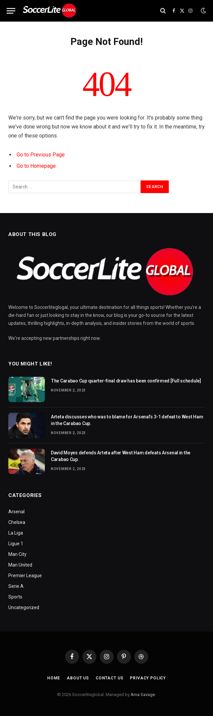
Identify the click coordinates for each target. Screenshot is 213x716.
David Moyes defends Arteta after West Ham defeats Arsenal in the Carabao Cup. (120, 456)
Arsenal (16, 511)
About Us (78, 678)
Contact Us (109, 678)
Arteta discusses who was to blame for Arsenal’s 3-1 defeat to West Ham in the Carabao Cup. (127, 420)
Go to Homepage (36, 166)
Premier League (25, 575)
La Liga (15, 533)
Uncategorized (23, 607)
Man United (20, 565)
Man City (17, 554)
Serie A (16, 586)
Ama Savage (143, 694)
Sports (15, 596)
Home (53, 678)
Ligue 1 (15, 543)
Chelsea (16, 522)
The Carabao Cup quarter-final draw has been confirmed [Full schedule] (126, 380)
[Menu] (11, 10)
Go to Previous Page (41, 154)
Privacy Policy (148, 678)
